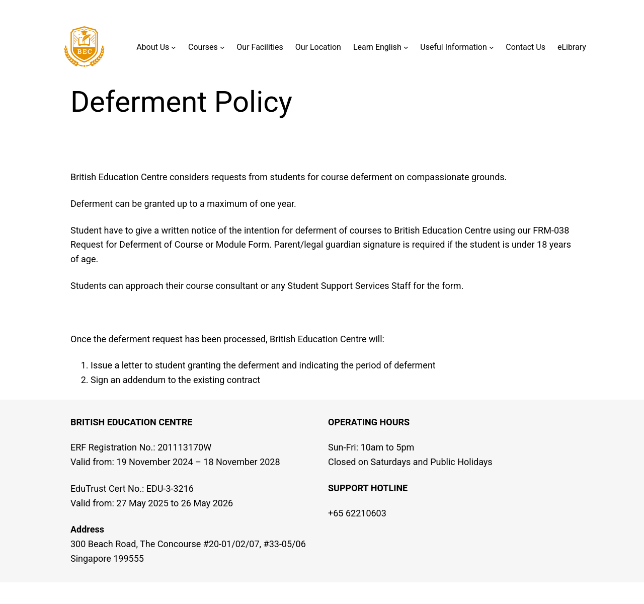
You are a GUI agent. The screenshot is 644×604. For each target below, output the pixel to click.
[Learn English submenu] (406, 47)
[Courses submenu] (222, 47)
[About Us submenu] (173, 47)
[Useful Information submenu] (491, 47)
